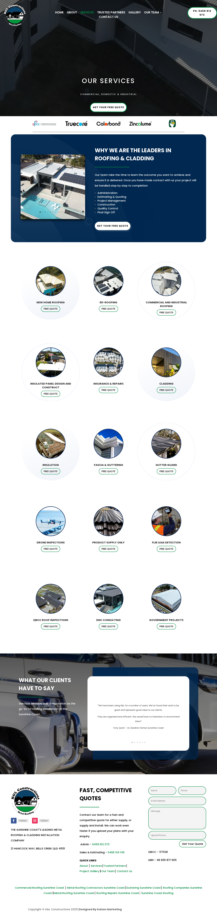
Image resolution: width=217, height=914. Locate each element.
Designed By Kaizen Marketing (100, 909)
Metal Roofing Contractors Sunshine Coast (96, 888)
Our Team (108, 871)
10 (62, 212)
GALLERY (134, 12)
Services (96, 866)
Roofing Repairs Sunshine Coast (117, 893)
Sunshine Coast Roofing (157, 893)
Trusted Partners (114, 866)
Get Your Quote (192, 844)
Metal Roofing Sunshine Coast (74, 893)
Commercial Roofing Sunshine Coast (39, 888)
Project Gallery (89, 871)
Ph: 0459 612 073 (202, 12)
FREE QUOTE (51, 308)
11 (65, 212)
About (84, 866)
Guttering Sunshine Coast (143, 888)
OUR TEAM (151, 12)
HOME (59, 12)
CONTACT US (108, 17)
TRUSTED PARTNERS (111, 12)
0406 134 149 (116, 852)
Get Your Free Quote (108, 107)
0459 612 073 (101, 844)
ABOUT (72, 12)
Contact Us (124, 871)
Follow (23, 820)
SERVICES (87, 12)
